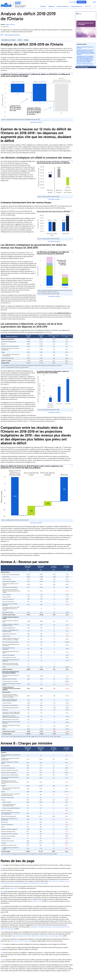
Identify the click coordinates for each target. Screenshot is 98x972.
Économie (12, 24)
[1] (37, 68)
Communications (76, 6)
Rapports (51, 6)
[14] (8, 541)
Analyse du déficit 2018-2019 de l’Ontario (85, 47)
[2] (16, 253)
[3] (8, 275)
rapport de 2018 (14, 888)
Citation (20, 40)
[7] (8, 384)
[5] (10, 303)
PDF (2, 35)
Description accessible (36, 122)
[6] (29, 306)
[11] (31, 412)
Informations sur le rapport (9, 40)
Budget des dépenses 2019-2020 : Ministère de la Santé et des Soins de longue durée (36, 936)
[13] (27, 456)
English (94, 2)
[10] (2, 406)
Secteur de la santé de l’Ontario (19, 941)
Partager (26, 40)
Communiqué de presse (12, 35)
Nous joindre (72, 2)
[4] (17, 282)
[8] (7, 395)
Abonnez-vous (81, 2)
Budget (7, 24)
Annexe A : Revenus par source (85, 63)
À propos (43, 6)
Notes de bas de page (82, 67)
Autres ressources (62, 6)
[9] (17, 399)
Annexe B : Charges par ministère (85, 65)
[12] (29, 421)
